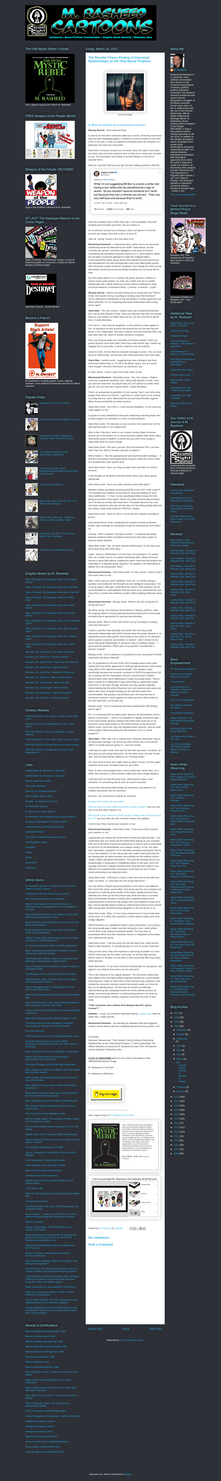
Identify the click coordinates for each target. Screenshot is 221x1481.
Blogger (127, 1474)
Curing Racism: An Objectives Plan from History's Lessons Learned (180, 691)
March (180, 1059)
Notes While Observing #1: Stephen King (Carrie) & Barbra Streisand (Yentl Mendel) (182, 990)
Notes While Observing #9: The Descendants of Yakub (182, 900)
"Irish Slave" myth (34, 1188)
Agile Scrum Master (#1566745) (41, 1436)
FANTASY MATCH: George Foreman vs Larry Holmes (52, 744)
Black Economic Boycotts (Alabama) (43, 1170)
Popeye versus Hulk (180, 374)
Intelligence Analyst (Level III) (40, 1421)
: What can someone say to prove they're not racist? (117, 125)
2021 (177, 1101)
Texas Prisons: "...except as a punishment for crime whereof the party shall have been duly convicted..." (51, 1215)
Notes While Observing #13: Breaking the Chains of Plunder (183, 853)
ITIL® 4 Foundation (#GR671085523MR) (45, 1411)
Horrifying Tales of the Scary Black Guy (181, 729)
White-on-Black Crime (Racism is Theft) (45, 1165)
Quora (28, 857)
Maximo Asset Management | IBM (42, 1367)
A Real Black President (181, 713)
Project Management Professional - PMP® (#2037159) (52, 1416)
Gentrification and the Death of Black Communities (50, 974)
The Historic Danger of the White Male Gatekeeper (50, 1064)
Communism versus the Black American (59, 419)
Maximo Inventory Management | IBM (44, 1341)
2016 (177, 1123)
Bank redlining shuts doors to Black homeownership (51, 1100)
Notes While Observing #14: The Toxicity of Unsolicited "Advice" (181, 842)
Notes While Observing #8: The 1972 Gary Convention (181, 910)
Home (125, 1328)
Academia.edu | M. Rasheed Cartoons (44, 827)
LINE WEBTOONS (34, 832)
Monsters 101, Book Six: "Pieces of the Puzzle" (48, 677)
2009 (177, 1153)
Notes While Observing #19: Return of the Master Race (181, 787)
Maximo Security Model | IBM (40, 1357)
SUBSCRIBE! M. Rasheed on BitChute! (45, 770)
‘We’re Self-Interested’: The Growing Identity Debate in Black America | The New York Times (52, 1004)
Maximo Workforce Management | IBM (44, 1351)
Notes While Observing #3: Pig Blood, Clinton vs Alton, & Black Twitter (182, 968)
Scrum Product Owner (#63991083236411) (46, 1441)
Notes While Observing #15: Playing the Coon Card (181, 832)
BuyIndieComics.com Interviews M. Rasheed (181, 499)
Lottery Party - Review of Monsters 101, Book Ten (182, 645)
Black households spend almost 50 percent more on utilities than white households (51, 952)
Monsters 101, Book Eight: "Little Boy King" (46, 687)
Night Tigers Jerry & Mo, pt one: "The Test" (182, 324)
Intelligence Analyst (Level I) (39, 1431)
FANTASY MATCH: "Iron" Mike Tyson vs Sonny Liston (52, 739)
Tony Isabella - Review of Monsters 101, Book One (182, 559)
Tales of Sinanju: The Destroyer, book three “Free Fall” (52, 592)
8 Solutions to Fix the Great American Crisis (47, 893)
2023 (177, 1026)
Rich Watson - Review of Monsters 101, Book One (182, 567)
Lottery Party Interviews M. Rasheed (182, 491)
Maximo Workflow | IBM (37, 1362)
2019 (177, 1110)
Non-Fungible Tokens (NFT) (39, 796)
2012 (177, 1140)
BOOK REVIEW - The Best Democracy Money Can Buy (182, 721)
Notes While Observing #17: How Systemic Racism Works (181, 808)
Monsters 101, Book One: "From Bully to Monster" (50, 652)
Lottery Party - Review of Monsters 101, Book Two (182, 583)
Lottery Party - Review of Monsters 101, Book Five (182, 609)
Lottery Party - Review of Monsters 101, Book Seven (182, 626)
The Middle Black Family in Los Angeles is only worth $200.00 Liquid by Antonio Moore (51, 915)
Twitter (28, 852)
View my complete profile (182, 194)
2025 (177, 1017)
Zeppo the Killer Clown (181, 369)
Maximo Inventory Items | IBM (40, 1336)
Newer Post (95, 1328)
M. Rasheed (180, 70)
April (179, 1054)
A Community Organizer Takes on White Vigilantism (50, 945)
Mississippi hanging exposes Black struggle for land (51, 1018)
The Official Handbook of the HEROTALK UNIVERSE (54, 453)
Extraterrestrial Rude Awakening (41, 1175)
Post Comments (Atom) (132, 1340)
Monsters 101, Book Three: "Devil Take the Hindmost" (52, 662)
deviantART (31, 862)
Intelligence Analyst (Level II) (39, 1426)
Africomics (30, 867)
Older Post (155, 1328)
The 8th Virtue (177, 681)
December (182, 1030)
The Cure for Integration (182, 700)
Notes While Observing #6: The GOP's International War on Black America (181, 933)
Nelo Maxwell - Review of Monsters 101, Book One (183, 552)
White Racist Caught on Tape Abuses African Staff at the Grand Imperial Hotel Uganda (51, 1094)
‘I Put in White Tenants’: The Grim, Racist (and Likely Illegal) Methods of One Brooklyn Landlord (51, 1301)
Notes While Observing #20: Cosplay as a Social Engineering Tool (182, 777)
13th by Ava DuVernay (36, 1201)
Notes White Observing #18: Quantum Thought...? (182, 798)
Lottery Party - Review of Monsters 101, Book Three (182, 592)
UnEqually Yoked (178, 336)
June (179, 1045)
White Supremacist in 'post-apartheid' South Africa (50, 1287)
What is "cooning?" (34, 1222)
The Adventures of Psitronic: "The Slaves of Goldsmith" (182, 344)
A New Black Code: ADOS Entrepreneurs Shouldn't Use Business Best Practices (59, 471)
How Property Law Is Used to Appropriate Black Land (51, 1036)
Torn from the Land (34, 1031)
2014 (177, 1131)
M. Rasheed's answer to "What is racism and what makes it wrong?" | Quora (50, 887)
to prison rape (145, 1013)
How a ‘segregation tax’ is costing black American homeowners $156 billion (49, 988)
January (181, 1091)
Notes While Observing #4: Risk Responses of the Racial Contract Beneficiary (181, 956)
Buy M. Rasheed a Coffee (38, 781)
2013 (177, 1136)
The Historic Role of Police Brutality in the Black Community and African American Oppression (49, 1024)
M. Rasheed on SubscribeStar (40, 811)
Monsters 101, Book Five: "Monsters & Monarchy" (50, 672)
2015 (177, 1127)
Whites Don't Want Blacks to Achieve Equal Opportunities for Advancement (46, 1058)
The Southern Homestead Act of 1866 (44, 1147)
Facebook (30, 847)
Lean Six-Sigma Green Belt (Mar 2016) (44, 1451)
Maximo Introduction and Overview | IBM (45, 1331)
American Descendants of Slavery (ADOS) (46, 821)
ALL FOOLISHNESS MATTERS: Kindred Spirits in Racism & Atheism (180, 748)
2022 (177, 1096)
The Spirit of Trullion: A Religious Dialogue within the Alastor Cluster (57, 437)
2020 (177, 1105)
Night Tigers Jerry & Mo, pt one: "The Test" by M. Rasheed (58, 502)
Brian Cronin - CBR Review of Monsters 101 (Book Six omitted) (182, 543)
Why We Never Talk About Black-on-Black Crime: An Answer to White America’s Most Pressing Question (51, 1270)
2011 (177, 1145)
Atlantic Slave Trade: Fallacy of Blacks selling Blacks (51, 1134)
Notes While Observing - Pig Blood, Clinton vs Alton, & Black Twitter (57, 518)
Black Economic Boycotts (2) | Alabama (45, 899)
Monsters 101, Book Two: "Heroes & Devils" (47, 657)
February (181, 1087)
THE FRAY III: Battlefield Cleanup (56, 550)
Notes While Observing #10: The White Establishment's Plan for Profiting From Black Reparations (182, 886)
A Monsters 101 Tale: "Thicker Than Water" (181, 389)
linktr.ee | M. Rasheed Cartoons (41, 791)
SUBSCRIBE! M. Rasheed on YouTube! (45, 776)
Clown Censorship (179, 331)
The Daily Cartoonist (35, 786)
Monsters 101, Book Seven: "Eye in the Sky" (47, 682)
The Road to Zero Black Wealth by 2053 (45, 1113)
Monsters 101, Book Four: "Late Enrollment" (47, 667)
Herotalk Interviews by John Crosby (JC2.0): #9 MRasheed (182, 519)
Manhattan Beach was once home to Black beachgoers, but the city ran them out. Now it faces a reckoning (51, 1044)
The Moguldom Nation (36, 842)
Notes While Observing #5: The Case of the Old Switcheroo (182, 945)
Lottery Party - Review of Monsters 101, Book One (182, 575)
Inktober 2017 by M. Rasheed (54, 403)
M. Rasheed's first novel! (122, 1115)
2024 (177, 1021)
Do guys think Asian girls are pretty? (106, 801)
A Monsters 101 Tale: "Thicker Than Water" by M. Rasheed (57, 535)
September (182, 1038)
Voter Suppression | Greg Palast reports (45, 1160)
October (181, 1034)
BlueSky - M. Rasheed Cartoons (41, 801)
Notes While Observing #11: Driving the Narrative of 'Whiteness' (182, 874)
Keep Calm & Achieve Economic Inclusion (181, 675)
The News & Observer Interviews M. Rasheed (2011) (181, 509)
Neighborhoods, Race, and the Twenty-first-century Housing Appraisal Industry (50, 980)
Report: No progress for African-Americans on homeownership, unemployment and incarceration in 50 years (51, 907)
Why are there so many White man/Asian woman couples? (117, 807)
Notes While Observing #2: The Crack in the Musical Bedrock (181, 979)
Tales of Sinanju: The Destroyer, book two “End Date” (51, 587)
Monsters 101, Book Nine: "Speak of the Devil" (48, 692)
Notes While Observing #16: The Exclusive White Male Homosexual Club (182, 820)
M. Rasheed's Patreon (36, 806)
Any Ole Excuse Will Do (51, 484)
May (179, 1050)
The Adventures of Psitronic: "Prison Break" (182, 353)
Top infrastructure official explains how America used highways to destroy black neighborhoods (51, 960)
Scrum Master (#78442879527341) (42, 1446)
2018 (177, 1114)
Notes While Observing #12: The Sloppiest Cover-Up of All (181, 863)
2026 (177, 1013)
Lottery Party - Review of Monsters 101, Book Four (183, 601)
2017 (177, 1118)
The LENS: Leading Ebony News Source (45, 837)
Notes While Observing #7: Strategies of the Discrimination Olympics (182, 921)
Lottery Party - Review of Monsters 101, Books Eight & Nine (182, 636)
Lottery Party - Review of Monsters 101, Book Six (182, 617)
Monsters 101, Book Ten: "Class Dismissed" (47, 697)
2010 (177, 1149)
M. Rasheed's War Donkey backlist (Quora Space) (50, 816)
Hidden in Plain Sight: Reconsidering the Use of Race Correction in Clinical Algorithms (52, 939)
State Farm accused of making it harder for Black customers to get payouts (49, 1293)
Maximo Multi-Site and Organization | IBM (46, 1346)
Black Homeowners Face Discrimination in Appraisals (51, 1051)
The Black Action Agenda (182, 669)
